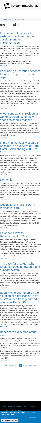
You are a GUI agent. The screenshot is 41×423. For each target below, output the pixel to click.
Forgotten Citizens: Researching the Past (14, 234)
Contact (33, 406)
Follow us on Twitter (17, 410)
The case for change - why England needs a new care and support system (20, 266)
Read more (3, 65)
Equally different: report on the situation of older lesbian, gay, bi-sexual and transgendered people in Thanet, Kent (19, 297)
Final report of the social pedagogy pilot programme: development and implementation (17, 38)
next (30, 365)
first (6, 365)
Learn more (32, 418)
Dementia (6, 179)
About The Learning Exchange (12, 406)
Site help (5, 410)
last (35, 365)
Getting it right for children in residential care (18, 206)
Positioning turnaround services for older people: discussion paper (20, 74)
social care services (7, 19)
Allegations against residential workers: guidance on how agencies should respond (19, 116)
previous (11, 365)
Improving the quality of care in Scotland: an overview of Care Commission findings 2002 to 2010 (20, 147)
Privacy (26, 406)
